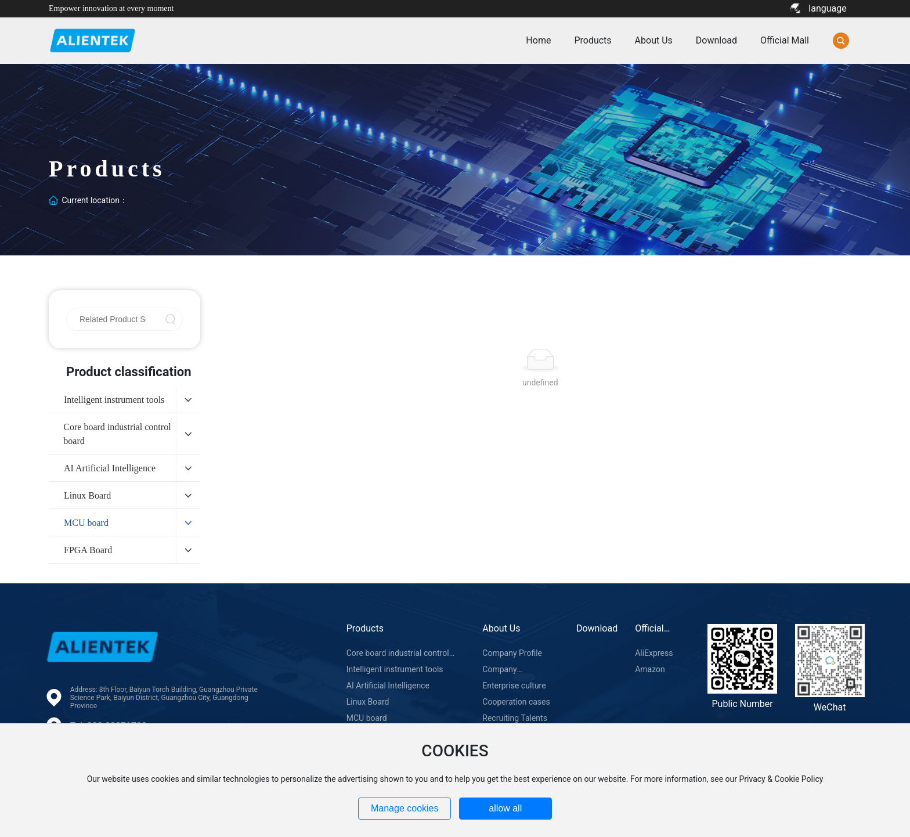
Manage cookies (405, 808)
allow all (505, 808)
